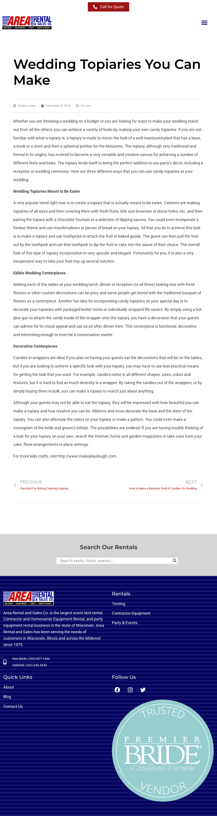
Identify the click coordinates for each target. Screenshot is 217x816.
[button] (204, 23)
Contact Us (13, 706)
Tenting (118, 603)
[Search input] (115, 561)
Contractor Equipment (131, 613)
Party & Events (124, 622)
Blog (7, 696)
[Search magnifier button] (175, 561)
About (8, 687)
